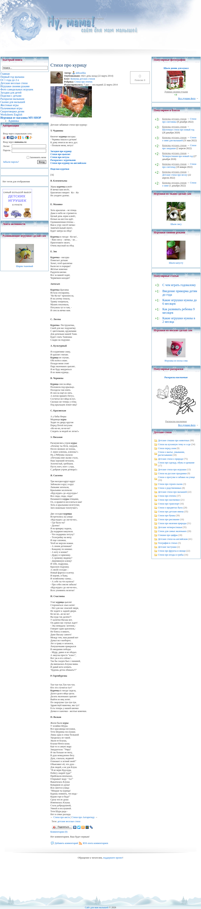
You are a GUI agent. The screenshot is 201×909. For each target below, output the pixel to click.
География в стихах (167, 543)
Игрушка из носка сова (176, 360)
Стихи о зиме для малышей (179, 139)
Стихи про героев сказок (170, 484)
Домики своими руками (176, 91)
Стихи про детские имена (171, 511)
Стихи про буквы (166, 515)
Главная (51, 18)
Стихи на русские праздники (172, 473)
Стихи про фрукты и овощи (172, 550)
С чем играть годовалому (179, 285)
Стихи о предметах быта (170, 507)
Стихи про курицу (95, 18)
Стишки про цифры (168, 535)
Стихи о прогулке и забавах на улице (176, 477)
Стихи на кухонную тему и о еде (174, 444)
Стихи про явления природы (172, 523)
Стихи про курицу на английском (68, 163)
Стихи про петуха (59, 157)
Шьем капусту (176, 262)
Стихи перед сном (167, 448)
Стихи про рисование (168, 519)
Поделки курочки (59, 169)
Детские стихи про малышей (172, 492)
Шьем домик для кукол (176, 68)
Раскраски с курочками (63, 160)
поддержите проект (112, 857)
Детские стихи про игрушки (172, 469)
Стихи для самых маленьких (172, 531)
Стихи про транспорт (168, 503)
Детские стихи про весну (174, 174)
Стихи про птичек (83, 81)
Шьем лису (176, 224)
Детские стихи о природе (170, 459)
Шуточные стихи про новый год (178, 129)
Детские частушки (167, 547)
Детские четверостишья (170, 527)
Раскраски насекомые (176, 421)
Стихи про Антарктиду (83, 817)
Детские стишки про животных (173, 440)
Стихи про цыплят (60, 154)
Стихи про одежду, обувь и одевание (176, 462)
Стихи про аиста (61, 817)
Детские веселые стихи (70, 18)
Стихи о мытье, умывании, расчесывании (171, 453)
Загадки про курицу (61, 151)
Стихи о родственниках (169, 488)
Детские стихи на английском (173, 539)
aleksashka (81, 73)
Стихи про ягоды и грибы (171, 554)
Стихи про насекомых (169, 499)
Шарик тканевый (24, 266)
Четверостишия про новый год (177, 156)
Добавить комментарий (66, 843)
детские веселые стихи (69, 821)
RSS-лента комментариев (95, 843)
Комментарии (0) (59, 831)
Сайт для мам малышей (96, 907)
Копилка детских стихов (83, 78)
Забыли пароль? (11, 162)
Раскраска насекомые (176, 377)
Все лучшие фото (187, 98)
